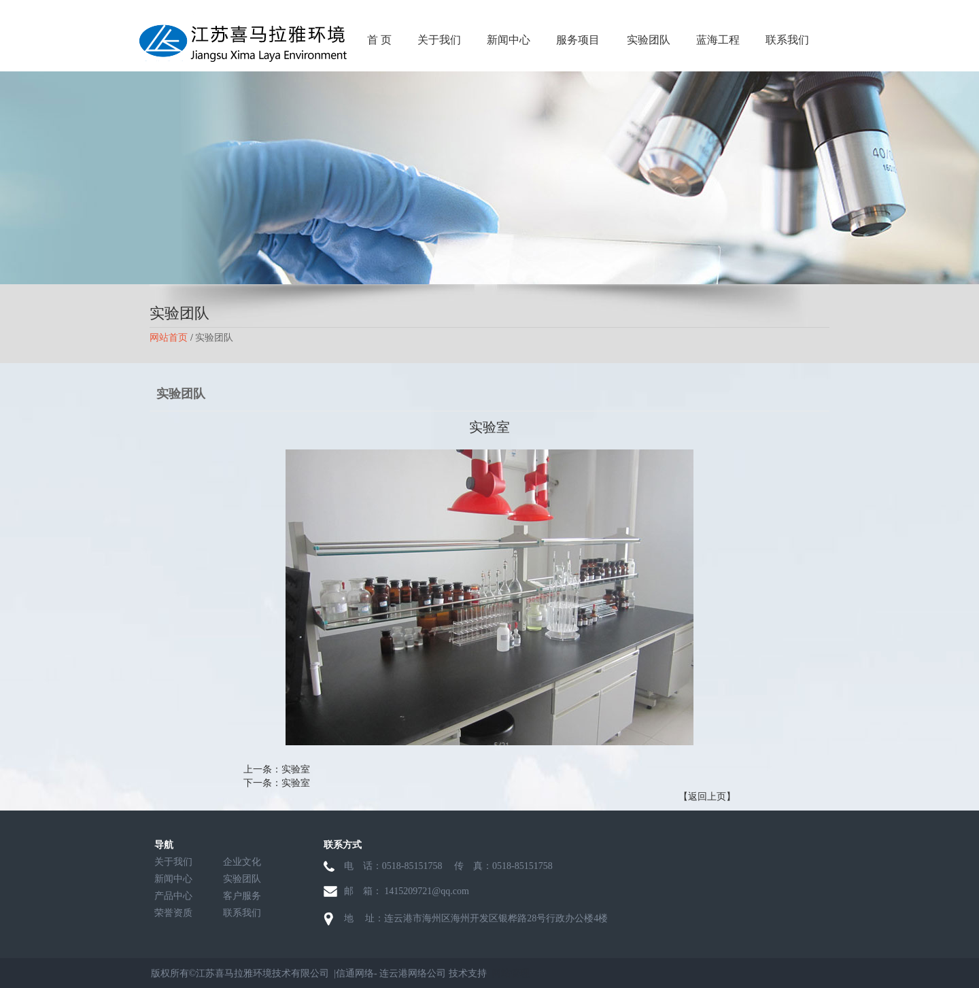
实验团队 (648, 40)
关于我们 (439, 40)
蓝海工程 (718, 40)
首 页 (379, 40)
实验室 (295, 769)
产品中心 (173, 896)
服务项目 (578, 40)
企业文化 (242, 862)
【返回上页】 (707, 796)
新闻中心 (508, 40)
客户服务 (242, 896)
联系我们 (787, 40)
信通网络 (355, 973)
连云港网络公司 (412, 973)
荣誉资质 (173, 913)
